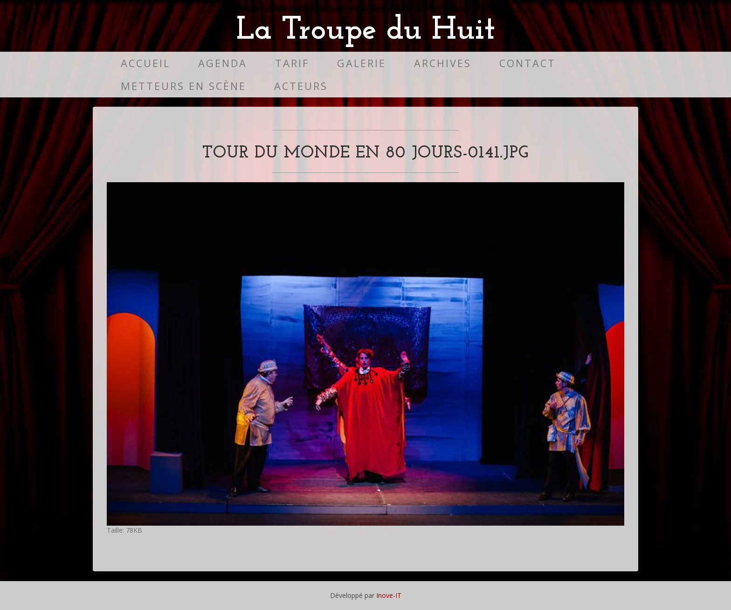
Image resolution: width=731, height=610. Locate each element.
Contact (527, 63)
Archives (442, 63)
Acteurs (301, 86)
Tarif (292, 63)
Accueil (145, 63)
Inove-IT (388, 595)
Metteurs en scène (183, 86)
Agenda (222, 63)
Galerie (361, 63)
